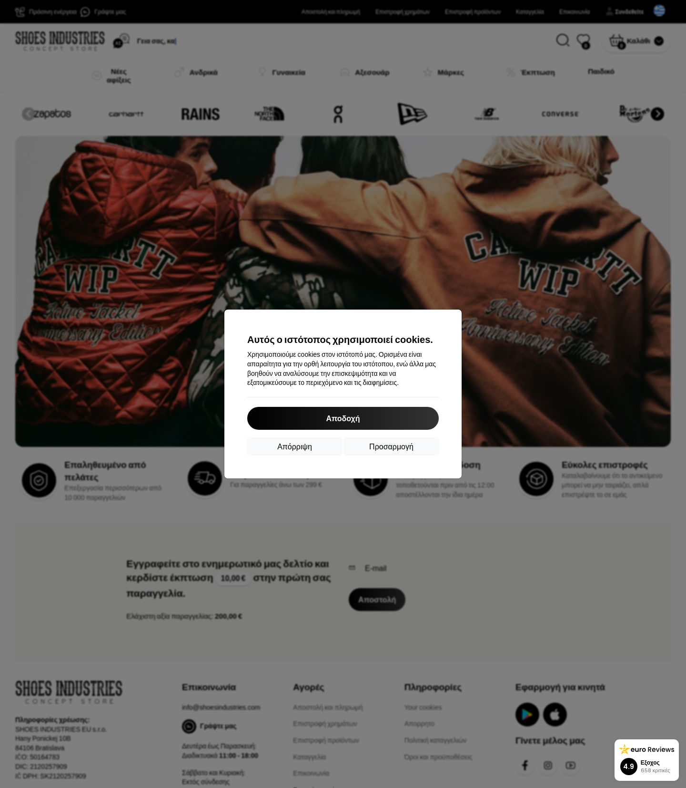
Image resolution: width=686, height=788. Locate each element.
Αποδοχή (343, 418)
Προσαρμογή (391, 446)
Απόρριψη (294, 446)
